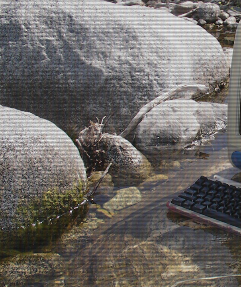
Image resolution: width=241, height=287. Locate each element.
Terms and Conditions (120, 250)
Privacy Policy (120, 256)
